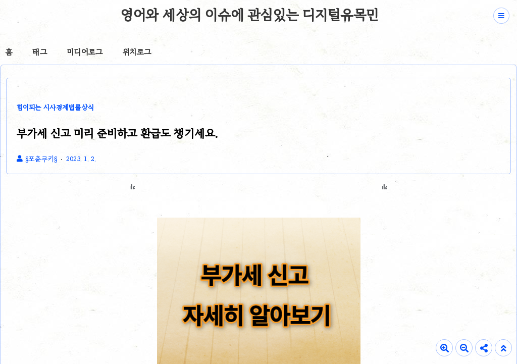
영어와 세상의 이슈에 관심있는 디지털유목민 (250, 15)
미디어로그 (84, 52)
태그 (39, 52)
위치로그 (137, 52)
